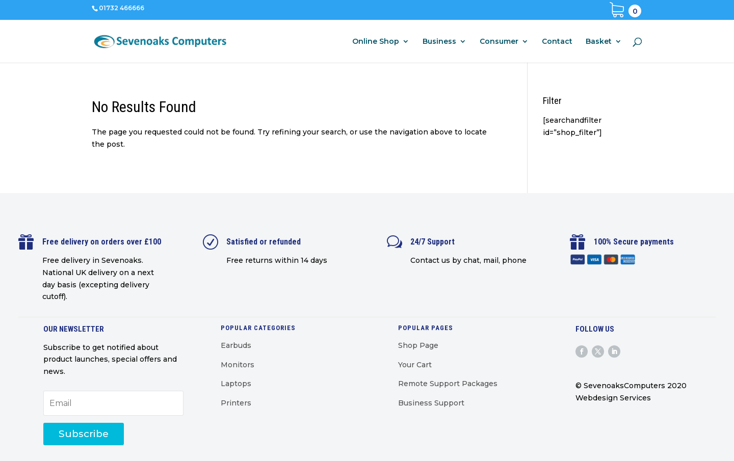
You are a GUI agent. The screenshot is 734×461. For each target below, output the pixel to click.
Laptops (236, 383)
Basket (599, 42)
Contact (557, 42)
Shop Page (418, 345)
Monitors (237, 364)
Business (439, 42)
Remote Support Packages (447, 383)
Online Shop (375, 42)
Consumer (499, 42)
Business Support (431, 403)
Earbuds (236, 345)
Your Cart (415, 364)
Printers (236, 403)
